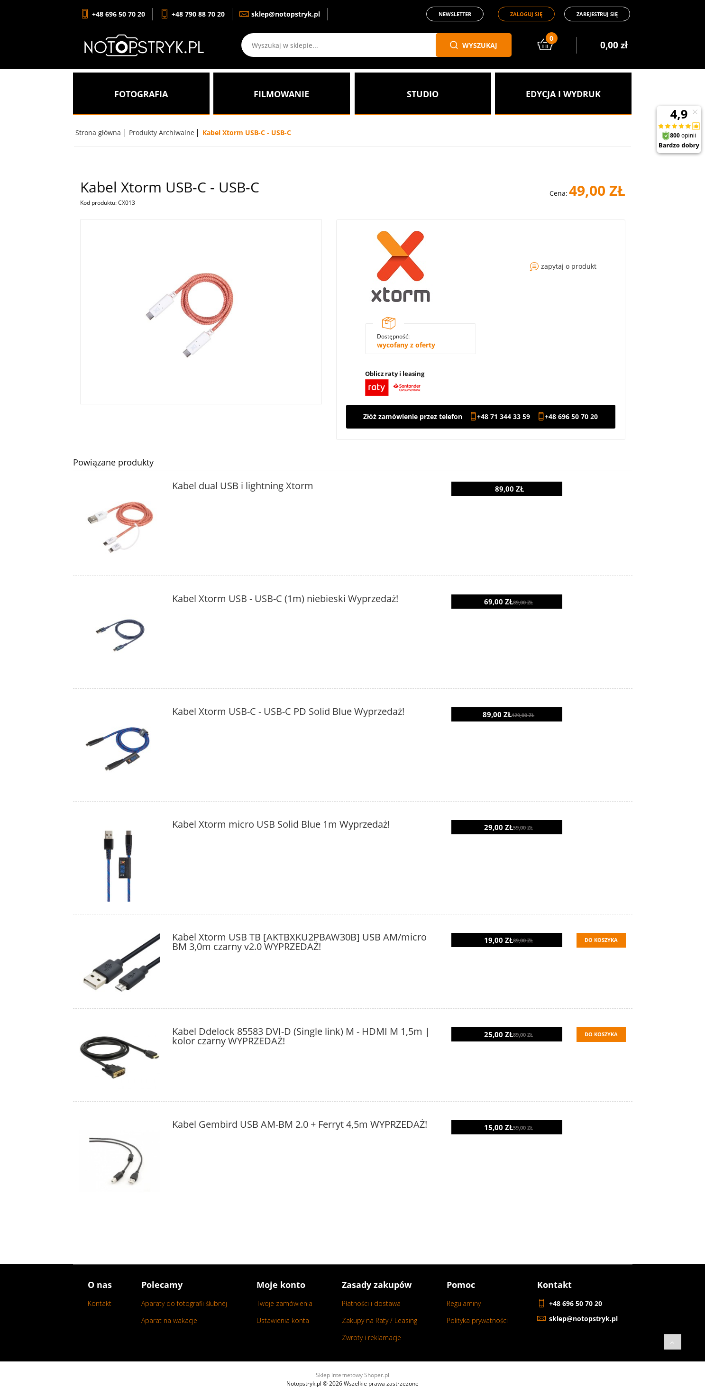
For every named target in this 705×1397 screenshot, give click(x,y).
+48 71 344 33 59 (503, 416)
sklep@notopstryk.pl (583, 1318)
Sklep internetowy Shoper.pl (352, 1375)
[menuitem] (141, 94)
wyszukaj (473, 45)
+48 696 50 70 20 (571, 416)
